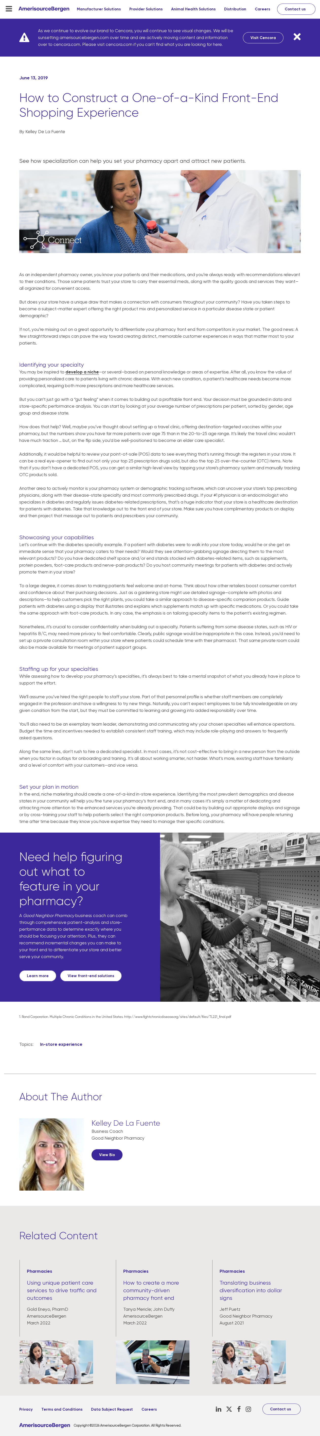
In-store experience (61, 1044)
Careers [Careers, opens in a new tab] (262, 9)
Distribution (235, 9)
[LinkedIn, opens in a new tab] (218, 1409)
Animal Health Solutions (193, 9)
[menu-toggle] (9, 8)
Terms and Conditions (61, 1409)
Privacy (26, 1409)
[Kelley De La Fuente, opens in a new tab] (126, 1124)
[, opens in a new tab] (51, 1157)
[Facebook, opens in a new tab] (239, 1409)
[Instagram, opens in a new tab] (248, 1409)
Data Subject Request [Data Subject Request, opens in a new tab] (112, 1409)
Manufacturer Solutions (99, 9)
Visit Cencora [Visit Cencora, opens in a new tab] (263, 37)
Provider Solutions (146, 9)
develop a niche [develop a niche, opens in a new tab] (82, 371)
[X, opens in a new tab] (229, 1409)
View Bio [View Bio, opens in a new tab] (107, 1155)
